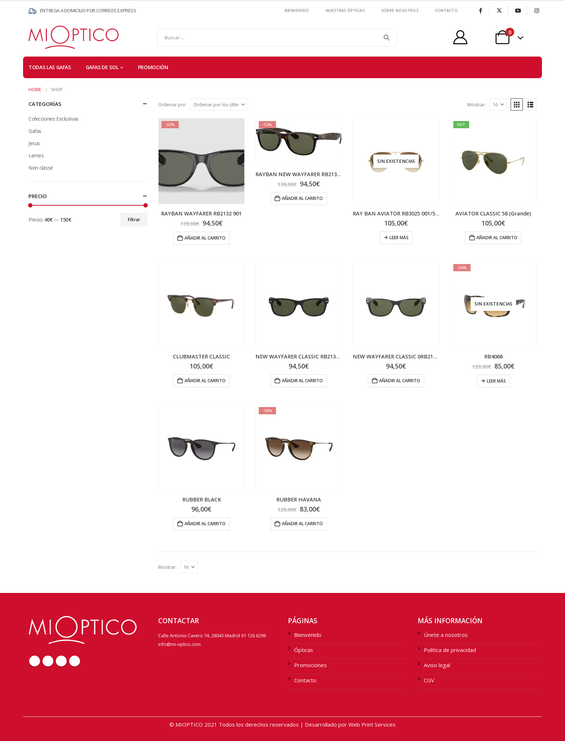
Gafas (34, 131)
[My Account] (460, 37)
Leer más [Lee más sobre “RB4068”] (496, 381)
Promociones (310, 665)
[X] (499, 10)
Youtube (61, 661)
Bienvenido (297, 10)
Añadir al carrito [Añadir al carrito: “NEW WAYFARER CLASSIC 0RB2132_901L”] (399, 381)
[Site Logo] (42, 37)
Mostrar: (476, 104)
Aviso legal (437, 665)
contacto (446, 10)
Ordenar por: (172, 104)
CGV (429, 680)
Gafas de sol (102, 67)
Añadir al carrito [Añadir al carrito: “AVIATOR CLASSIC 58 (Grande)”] (496, 238)
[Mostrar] (498, 104)
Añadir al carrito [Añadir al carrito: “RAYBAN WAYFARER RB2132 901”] (205, 238)
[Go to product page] (201, 161)
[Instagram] (536, 10)
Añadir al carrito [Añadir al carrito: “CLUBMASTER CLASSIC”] (205, 381)
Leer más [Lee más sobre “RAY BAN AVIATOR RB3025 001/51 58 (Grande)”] (399, 238)
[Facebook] (480, 10)
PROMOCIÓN (153, 67)
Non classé (40, 167)
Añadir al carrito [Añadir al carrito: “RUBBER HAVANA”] (302, 524)
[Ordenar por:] (219, 104)
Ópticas (303, 649)
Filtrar (134, 220)
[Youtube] (517, 10)
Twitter (48, 661)
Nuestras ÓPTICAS (345, 10)
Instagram (74, 661)
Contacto (305, 680)
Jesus (34, 143)
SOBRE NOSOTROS (399, 10)
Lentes (36, 155)
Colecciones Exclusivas (53, 118)
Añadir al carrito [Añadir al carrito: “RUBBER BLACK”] (205, 524)
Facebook (34, 661)
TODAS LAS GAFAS (49, 67)
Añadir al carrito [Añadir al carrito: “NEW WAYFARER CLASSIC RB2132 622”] (302, 381)
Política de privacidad (450, 649)
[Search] (387, 37)
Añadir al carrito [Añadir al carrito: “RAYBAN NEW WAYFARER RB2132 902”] (302, 198)
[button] (517, 104)
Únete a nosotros (446, 634)
